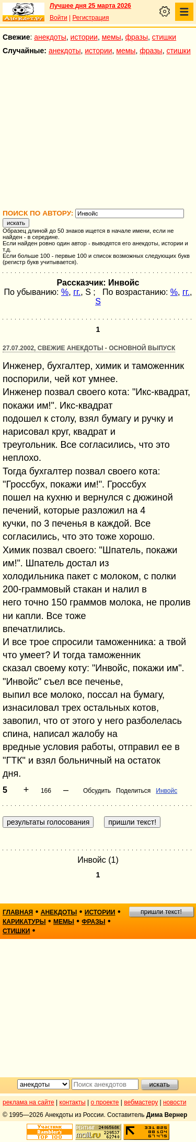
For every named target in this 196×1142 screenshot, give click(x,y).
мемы (111, 37)
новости (174, 1102)
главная (18, 912)
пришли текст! (161, 911)
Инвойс (166, 790)
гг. (76, 292)
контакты (73, 1102)
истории (84, 37)
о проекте (105, 1102)
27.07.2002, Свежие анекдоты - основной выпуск (89, 348)
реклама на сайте (28, 1102)
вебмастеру (141, 1102)
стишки (164, 37)
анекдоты (50, 37)
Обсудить (97, 790)
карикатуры (24, 921)
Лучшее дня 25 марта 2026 (90, 5)
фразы (136, 37)
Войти (58, 17)
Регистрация (90, 17)
